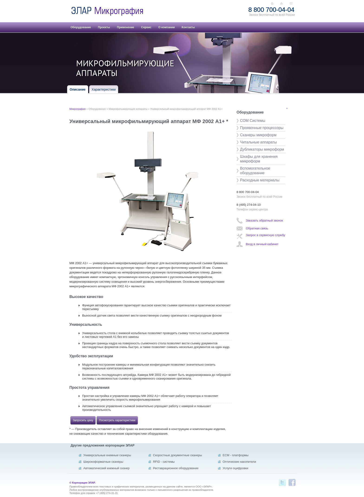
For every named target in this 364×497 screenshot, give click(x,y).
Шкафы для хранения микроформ (259, 159)
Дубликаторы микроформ (262, 149)
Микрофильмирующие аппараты (128, 109)
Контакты (188, 27)
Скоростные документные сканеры (177, 455)
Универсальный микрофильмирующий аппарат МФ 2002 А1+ (186, 109)
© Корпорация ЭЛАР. (82, 482)
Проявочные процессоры (261, 128)
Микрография (77, 109)
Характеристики (104, 89)
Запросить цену (83, 420)
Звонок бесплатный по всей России (272, 14)
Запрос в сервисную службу (265, 235)
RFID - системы (164, 461)
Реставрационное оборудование (175, 468)
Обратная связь (257, 228)
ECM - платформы (235, 455)
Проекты (104, 27)
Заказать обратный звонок (264, 220)
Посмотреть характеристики (117, 420)
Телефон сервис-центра (252, 209)
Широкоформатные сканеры (103, 461)
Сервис (146, 27)
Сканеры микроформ (258, 135)
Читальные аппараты (258, 142)
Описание (78, 89)
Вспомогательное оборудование (255, 170)
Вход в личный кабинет (262, 244)
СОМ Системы (252, 121)
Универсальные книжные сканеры (107, 455)
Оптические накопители (239, 461)
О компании (166, 27)
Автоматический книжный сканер (106, 468)
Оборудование (81, 27)
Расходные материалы (260, 180)
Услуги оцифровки (235, 468)
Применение (125, 27)
